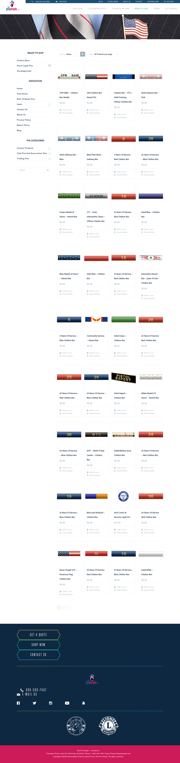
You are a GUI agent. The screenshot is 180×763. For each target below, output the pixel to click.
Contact (139, 1)
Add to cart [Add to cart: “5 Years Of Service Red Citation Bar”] (121, 172)
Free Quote (22, 93)
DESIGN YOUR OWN (120, 8)
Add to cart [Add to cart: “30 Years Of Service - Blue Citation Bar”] (67, 468)
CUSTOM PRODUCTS (97, 8)
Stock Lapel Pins (25, 65)
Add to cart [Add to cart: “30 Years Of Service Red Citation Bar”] (149, 530)
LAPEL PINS (77, 8)
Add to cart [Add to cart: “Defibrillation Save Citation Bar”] (121, 468)
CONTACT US (38, 655)
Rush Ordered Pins (26, 99)
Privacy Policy (24, 120)
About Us (126, 1)
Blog (101, 1)
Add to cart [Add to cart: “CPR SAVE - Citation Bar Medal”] (67, 110)
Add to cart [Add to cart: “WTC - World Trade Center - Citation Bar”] (94, 472)
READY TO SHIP (141, 8)
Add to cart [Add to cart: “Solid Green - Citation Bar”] (121, 353)
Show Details (67, 113)
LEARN (156, 8)
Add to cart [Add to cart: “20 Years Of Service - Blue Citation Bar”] (149, 172)
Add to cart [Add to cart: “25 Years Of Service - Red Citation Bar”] (67, 410)
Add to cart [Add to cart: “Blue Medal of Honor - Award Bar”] (67, 291)
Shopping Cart (153, 1)
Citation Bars (23, 60)
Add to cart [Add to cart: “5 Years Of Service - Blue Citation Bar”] (67, 353)
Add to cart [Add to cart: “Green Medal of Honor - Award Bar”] (67, 229)
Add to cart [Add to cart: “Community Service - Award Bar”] (94, 353)
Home (19, 88)
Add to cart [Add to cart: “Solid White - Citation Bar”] (149, 587)
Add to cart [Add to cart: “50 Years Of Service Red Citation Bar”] (94, 587)
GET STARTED (171, 8)
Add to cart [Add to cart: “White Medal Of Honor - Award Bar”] (149, 410)
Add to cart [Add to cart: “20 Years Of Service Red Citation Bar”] (149, 353)
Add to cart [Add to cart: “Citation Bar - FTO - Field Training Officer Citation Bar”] (121, 114)
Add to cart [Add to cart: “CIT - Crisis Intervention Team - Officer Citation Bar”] (94, 234)
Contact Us (22, 109)
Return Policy (23, 125)
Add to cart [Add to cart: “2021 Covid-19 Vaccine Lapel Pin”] (121, 530)
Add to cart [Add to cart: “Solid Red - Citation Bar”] (94, 291)
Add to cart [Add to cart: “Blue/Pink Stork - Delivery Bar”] (94, 172)
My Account (169, 1)
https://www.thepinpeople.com (117, 753)
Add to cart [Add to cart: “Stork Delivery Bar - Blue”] (67, 172)
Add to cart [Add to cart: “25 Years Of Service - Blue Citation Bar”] (94, 410)
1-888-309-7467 (97, 753)
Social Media (113, 1)
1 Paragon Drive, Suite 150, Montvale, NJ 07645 (65, 753)
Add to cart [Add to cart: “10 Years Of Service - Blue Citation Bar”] (121, 587)
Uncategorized (24, 71)
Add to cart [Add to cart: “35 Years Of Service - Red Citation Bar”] (149, 468)
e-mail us (29, 694)
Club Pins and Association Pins (32, 153)
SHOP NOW (39, 645)
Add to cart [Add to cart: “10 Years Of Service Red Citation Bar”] (121, 229)
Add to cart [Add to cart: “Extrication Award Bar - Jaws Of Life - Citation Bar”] (149, 295)
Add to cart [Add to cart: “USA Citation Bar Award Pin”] (94, 110)
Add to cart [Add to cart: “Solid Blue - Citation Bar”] (149, 229)
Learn (19, 104)
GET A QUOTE (38, 635)
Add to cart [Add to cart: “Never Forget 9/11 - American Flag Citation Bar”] (67, 591)
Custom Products (25, 148)
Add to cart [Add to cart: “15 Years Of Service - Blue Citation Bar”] (67, 530)
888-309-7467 (36, 690)
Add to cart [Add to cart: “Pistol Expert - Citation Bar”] (121, 410)
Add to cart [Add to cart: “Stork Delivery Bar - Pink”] (149, 110)
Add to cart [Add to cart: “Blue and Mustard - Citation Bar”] (94, 530)
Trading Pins (23, 158)
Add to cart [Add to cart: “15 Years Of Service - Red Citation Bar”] (121, 291)
